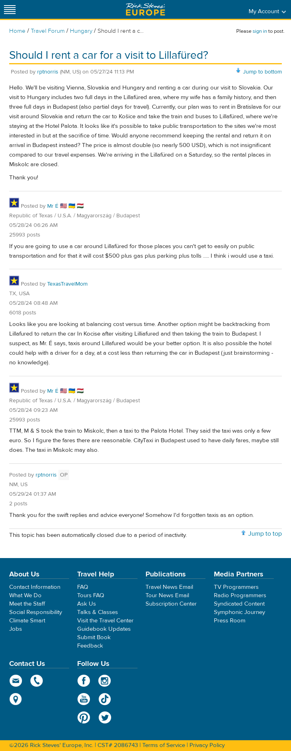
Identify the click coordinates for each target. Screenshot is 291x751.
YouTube (83, 699)
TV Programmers (236, 587)
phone (37, 680)
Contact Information (34, 587)
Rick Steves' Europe (145, 9)
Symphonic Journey (239, 612)
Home (17, 31)
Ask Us (86, 604)
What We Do (25, 595)
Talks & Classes (97, 612)
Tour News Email (167, 595)
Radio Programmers (240, 595)
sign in (260, 31)
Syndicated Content (239, 604)
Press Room (229, 620)
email (15, 680)
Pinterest (83, 717)
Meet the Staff (27, 604)
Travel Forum (48, 31)
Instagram (105, 680)
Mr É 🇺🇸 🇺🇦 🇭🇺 (65, 206)
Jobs (15, 629)
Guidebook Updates (104, 629)
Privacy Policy (207, 745)
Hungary (81, 31)
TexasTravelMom (67, 284)
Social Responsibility (35, 612)
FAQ (82, 587)
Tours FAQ (90, 595)
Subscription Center (171, 604)
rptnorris (47, 71)
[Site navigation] (10, 9)
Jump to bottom (262, 71)
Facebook (83, 680)
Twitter (105, 717)
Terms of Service (163, 745)
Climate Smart (27, 620)
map (15, 699)
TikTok (105, 699)
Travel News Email (169, 587)
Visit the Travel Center (105, 620)
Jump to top (265, 534)
